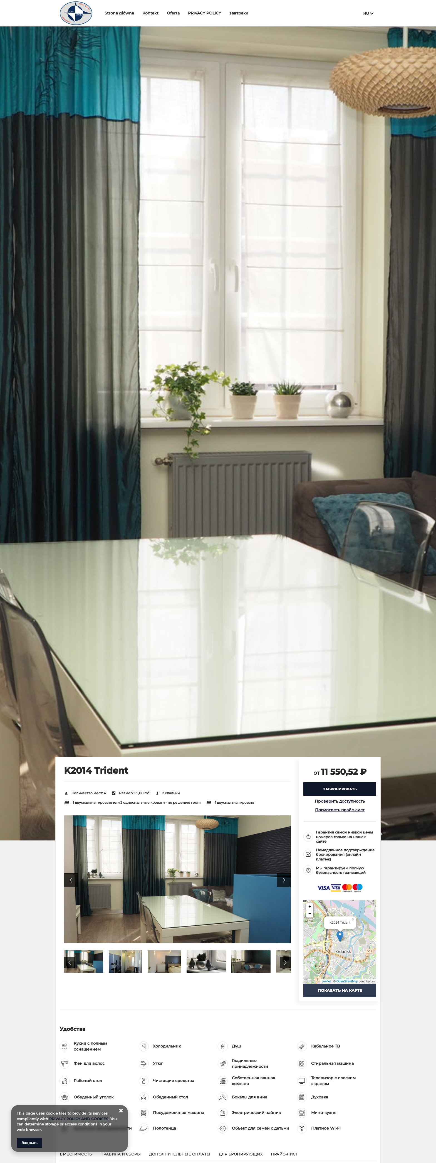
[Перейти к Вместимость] (76, 1156)
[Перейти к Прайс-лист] (284, 1156)
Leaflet (326, 981)
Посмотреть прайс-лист (340, 809)
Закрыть (29, 1142)
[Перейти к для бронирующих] (241, 1156)
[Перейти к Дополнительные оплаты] (179, 1156)
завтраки (238, 13)
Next (284, 880)
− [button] (309, 914)
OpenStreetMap (347, 981)
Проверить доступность (340, 801)
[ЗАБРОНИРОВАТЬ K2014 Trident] (339, 789)
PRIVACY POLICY (204, 13)
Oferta (173, 13)
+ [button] (309, 906)
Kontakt (150, 13)
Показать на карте (340, 990)
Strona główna (119, 13)
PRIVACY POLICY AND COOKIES (78, 1119)
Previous (71, 880)
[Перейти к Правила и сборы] (120, 1156)
